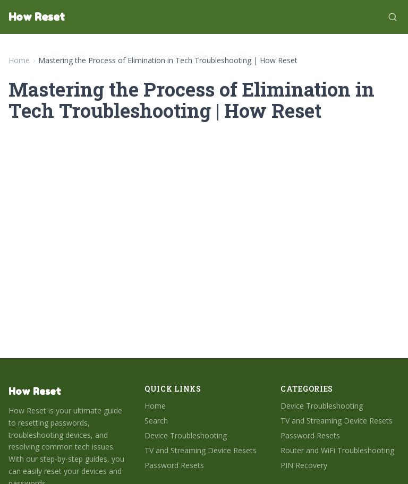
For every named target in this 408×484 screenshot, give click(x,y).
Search (156, 421)
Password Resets (174, 465)
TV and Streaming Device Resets (200, 450)
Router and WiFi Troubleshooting (337, 450)
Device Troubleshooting (185, 435)
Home (19, 60)
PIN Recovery (303, 465)
